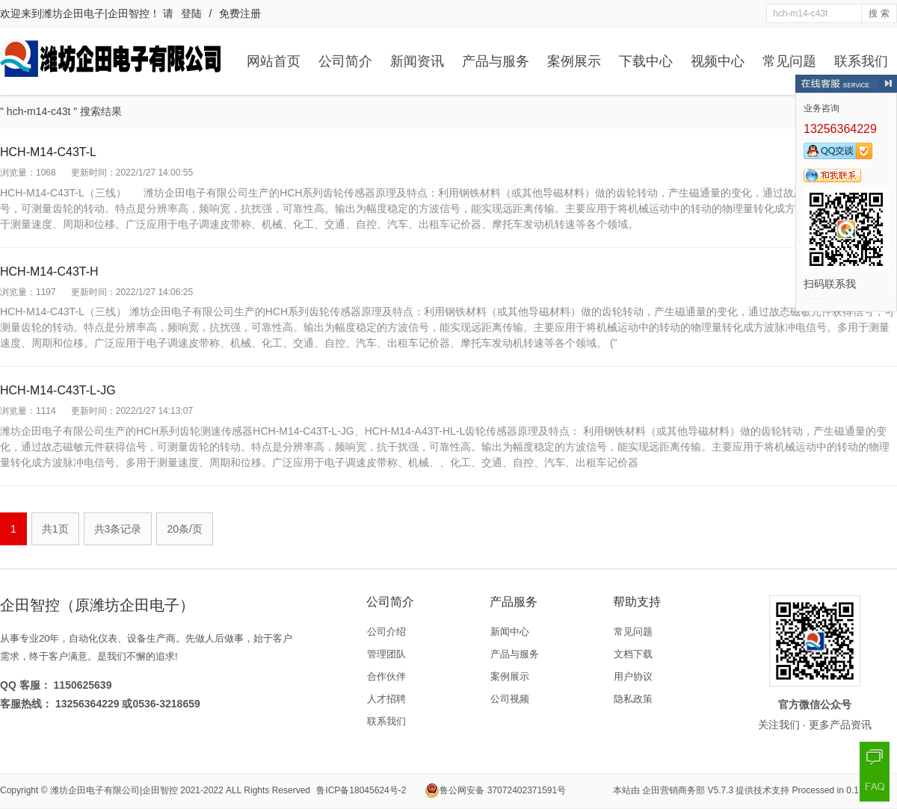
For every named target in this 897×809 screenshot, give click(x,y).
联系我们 (861, 61)
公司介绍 (386, 631)
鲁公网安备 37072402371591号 (495, 790)
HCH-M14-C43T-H (49, 271)
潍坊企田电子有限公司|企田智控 (114, 790)
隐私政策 (633, 698)
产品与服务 (495, 61)
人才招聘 (386, 698)
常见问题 (789, 61)
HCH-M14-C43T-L (48, 152)
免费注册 (240, 13)
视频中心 (718, 61)
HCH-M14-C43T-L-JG (58, 390)
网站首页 (273, 61)
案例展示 (574, 61)
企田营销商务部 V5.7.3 (687, 790)
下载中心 (646, 61)
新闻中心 (509, 631)
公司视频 (509, 698)
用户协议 (633, 676)
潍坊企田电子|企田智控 (96, 13)
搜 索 (879, 13)
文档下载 (633, 654)
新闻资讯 (417, 61)
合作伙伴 (386, 676)
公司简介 (345, 61)
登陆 (191, 13)
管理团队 (386, 654)
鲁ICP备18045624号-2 (361, 790)
